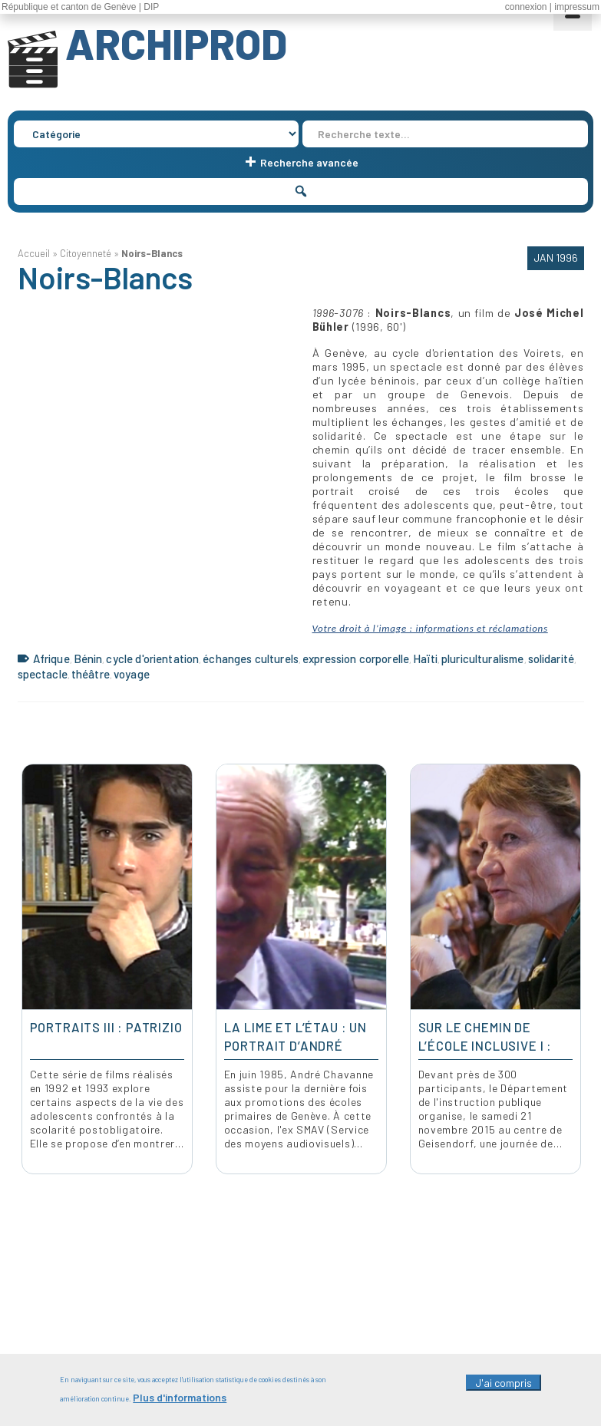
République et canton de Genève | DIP (80, 7)
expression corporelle (355, 658)
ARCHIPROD (176, 43)
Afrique (51, 658)
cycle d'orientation (152, 658)
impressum (576, 7)
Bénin (88, 658)
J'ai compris (503, 1382)
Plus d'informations (179, 1397)
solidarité (551, 658)
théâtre (90, 674)
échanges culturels (251, 658)
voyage (132, 674)
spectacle (43, 674)
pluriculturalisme (482, 658)
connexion (526, 7)
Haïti (425, 658)
